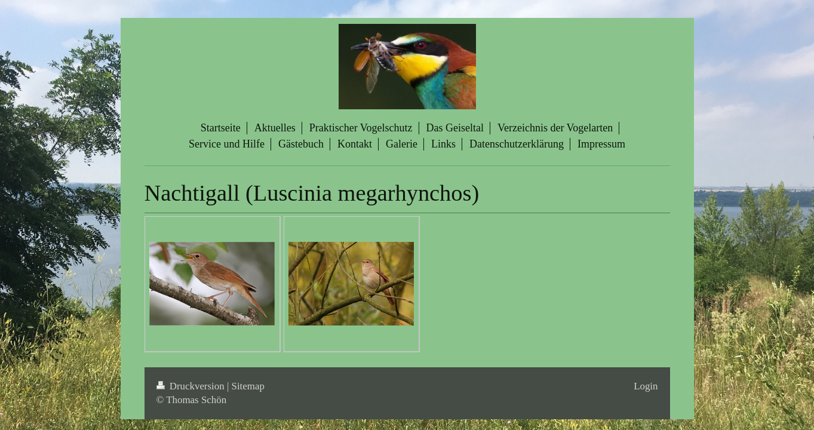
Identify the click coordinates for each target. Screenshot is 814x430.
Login (646, 386)
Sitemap (248, 386)
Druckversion (191, 386)
